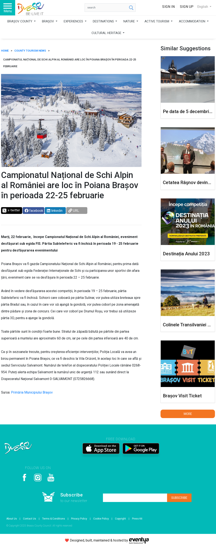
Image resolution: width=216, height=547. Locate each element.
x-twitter (11, 210)
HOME (5, 50)
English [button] (203, 7)
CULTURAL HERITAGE (107, 33)
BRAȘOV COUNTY (20, 21)
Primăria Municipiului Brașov (32, 392)
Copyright (120, 518)
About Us (11, 518)
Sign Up (187, 7)
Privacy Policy (79, 518)
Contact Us (29, 518)
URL (73, 211)
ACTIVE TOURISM (157, 21)
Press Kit (137, 518)
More (188, 414)
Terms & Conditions (53, 518)
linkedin (54, 211)
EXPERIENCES (74, 21)
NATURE (129, 21)
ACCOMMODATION (192, 21)
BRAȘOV (48, 21)
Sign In (168, 7)
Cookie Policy (101, 518)
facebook (34, 211)
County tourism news (30, 50)
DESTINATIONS (104, 21)
